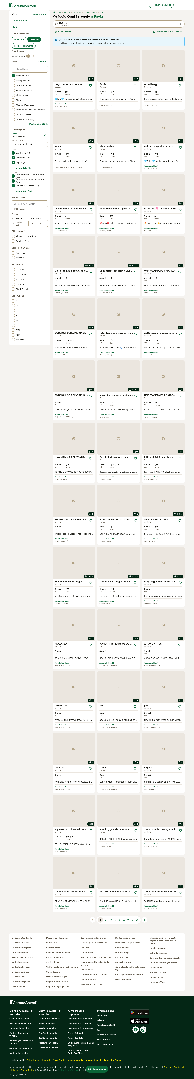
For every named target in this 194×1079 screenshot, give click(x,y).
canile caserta (122, 947)
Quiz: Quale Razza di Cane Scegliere (81, 1044)
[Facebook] (135, 1029)
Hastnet (46, 1060)
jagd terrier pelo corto (92, 984)
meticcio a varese (20, 962)
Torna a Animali (20, 20)
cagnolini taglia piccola (57, 986)
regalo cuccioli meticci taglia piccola (95, 963)
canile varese (53, 943)
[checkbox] (13, 75)
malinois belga (122, 952)
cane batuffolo (157, 982)
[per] (39, 223)
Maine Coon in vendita (50, 1018)
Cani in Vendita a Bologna (80, 1028)
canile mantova (88, 979)
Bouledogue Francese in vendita (21, 1042)
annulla (42, 62)
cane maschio (18, 986)
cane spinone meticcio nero (129, 974)
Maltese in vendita (18, 1053)
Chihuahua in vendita (19, 1018)
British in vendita (47, 1023)
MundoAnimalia (75, 1060)
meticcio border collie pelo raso (96, 957)
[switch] (30, 56)
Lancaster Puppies (113, 1060)
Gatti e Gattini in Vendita (50, 1012)
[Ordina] (167, 32)
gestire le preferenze (68, 1070)
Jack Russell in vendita (20, 1048)
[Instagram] (143, 1029)
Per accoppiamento (23, 46)
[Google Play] (139, 1012)
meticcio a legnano (21, 981)
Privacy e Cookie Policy (22, 1070)
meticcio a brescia (21, 943)
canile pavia (87, 970)
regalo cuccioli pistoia (57, 981)
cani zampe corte (55, 957)
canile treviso (156, 977)
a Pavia (97, 16)
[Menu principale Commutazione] (2, 5)
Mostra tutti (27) (24, 191)
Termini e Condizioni (107, 1035)
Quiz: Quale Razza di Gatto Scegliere (78, 1051)
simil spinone (53, 962)
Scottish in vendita (48, 1038)
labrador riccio (122, 957)
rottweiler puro (123, 962)
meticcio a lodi (19, 977)
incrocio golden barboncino (94, 943)
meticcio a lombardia (22, 938)
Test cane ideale (105, 1044)
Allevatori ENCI (104, 1039)
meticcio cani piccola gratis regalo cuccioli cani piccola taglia (163, 941)
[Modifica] (45, 135)
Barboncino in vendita (20, 1023)
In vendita (19, 39)
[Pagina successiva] (144, 920)
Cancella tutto (39, 14)
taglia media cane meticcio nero (62, 967)
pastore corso (53, 947)
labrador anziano (158, 953)
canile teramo (53, 972)
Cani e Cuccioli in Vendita (21, 1012)
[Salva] (90, 85)
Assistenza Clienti (106, 1025)
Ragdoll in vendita (47, 1028)
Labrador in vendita (19, 1028)
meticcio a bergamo (21, 947)
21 (137, 920)
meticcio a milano (20, 952)
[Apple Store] (139, 1021)
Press (100, 1030)
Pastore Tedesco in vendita (18, 1034)
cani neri (85, 947)
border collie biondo (125, 938)
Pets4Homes (33, 1060)
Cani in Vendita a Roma (79, 1023)
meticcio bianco (123, 979)
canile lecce (87, 952)
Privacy (100, 1020)
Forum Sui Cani (75, 1033)
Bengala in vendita (48, 1033)
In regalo (34, 39)
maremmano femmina (57, 938)
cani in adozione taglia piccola (165, 958)
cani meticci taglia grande (93, 938)
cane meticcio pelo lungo (127, 943)
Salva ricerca (63, 32)
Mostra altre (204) (38, 124)
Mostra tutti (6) (23, 168)
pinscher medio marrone (58, 952)
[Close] (180, 40)
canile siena (156, 967)
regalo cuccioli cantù (22, 957)
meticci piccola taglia (56, 977)
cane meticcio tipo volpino (94, 974)
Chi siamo (102, 1015)
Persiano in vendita (48, 1043)
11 (128, 920)
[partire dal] (20, 223)
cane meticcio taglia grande (163, 963)
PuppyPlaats (59, 1060)
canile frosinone (158, 948)
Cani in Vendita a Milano (80, 1018)
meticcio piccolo (158, 972)
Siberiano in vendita (48, 1048)
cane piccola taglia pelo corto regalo (130, 968)
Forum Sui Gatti (75, 1038)
